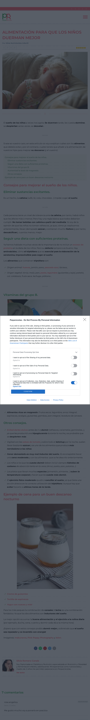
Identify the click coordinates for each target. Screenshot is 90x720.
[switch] (74, 357)
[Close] (85, 320)
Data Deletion (32, 400)
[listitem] (45, 352)
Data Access (44, 400)
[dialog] (45, 360)
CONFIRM (28, 391)
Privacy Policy (58, 400)
